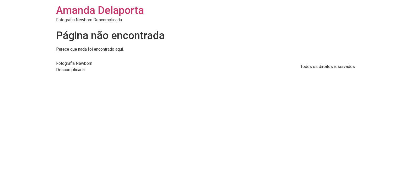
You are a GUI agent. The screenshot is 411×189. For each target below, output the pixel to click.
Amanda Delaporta (100, 10)
